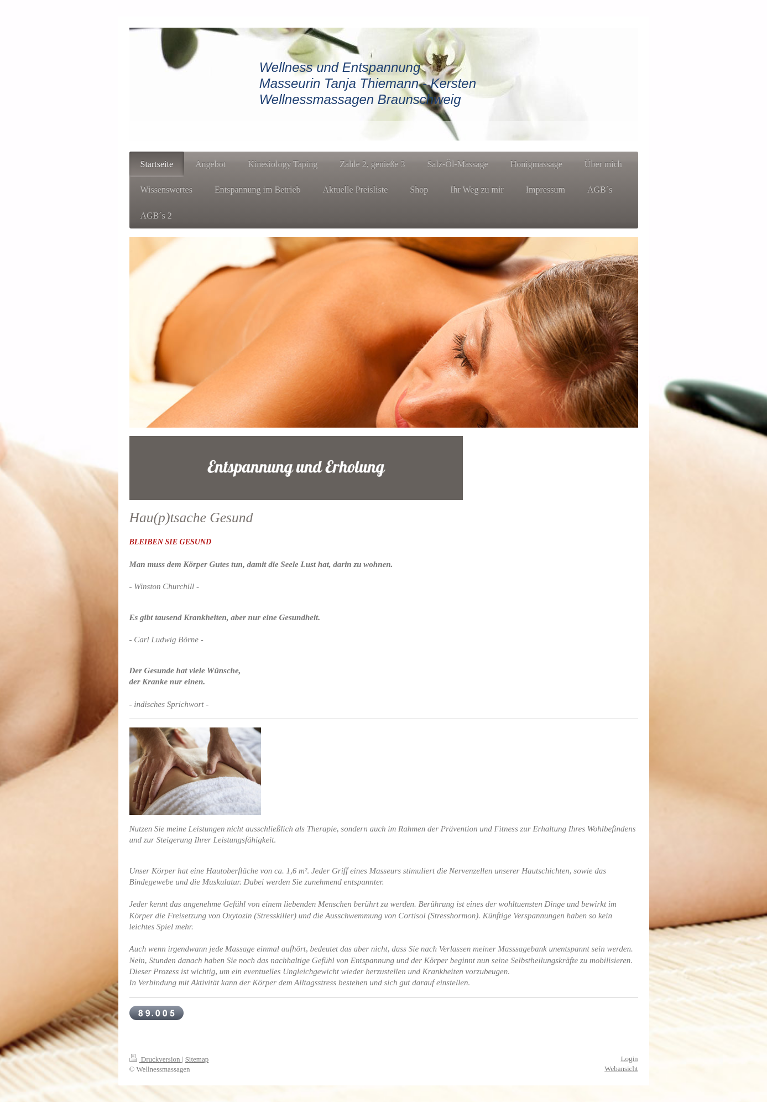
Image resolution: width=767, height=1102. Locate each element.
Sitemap (197, 1059)
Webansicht (621, 1068)
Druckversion (155, 1059)
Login (629, 1058)
